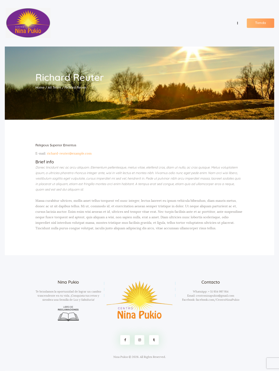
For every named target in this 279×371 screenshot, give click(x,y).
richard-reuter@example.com (69, 153)
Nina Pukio (120, 357)
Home (39, 87)
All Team (54, 87)
